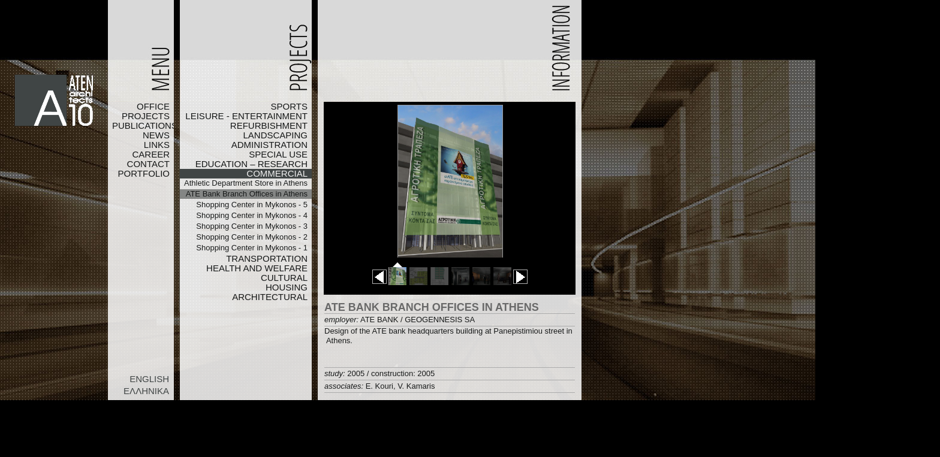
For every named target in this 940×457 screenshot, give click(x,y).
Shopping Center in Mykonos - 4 (252, 215)
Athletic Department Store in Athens (246, 182)
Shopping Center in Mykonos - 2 (252, 236)
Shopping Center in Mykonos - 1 (252, 247)
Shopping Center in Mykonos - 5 (252, 204)
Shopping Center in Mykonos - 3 (252, 226)
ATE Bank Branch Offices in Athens (247, 193)
